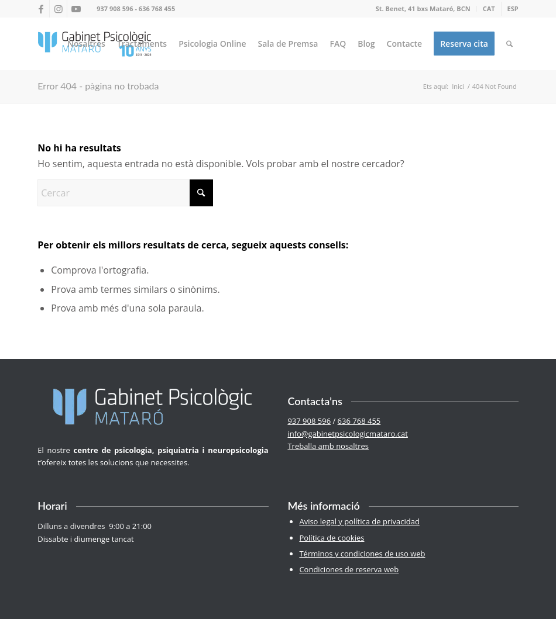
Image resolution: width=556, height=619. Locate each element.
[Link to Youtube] (76, 9)
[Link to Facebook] (40, 9)
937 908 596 (115, 8)
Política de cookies (331, 537)
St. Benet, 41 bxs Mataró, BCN (423, 8)
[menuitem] (423, 9)
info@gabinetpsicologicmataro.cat (347, 433)
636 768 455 (157, 8)
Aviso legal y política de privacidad (359, 521)
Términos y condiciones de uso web (362, 553)
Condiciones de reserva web (349, 569)
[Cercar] (509, 44)
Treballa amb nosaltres (328, 446)
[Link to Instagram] (58, 9)
